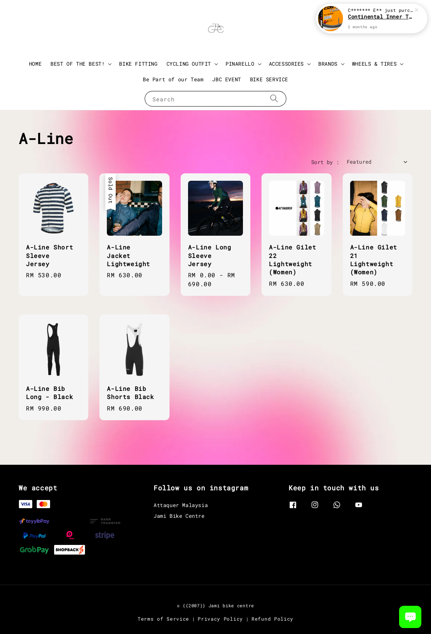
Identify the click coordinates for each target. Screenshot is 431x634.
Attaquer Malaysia (181, 505)
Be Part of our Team (173, 79)
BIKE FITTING (138, 63)
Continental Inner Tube (380, 16)
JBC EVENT (226, 79)
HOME (35, 63)
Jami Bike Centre (179, 515)
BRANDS (328, 64)
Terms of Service (163, 618)
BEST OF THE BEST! (77, 64)
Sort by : (325, 162)
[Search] (274, 98)
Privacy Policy (220, 618)
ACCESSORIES (286, 64)
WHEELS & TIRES (374, 64)
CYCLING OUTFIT (189, 64)
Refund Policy (272, 618)
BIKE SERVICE (269, 79)
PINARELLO (240, 64)
